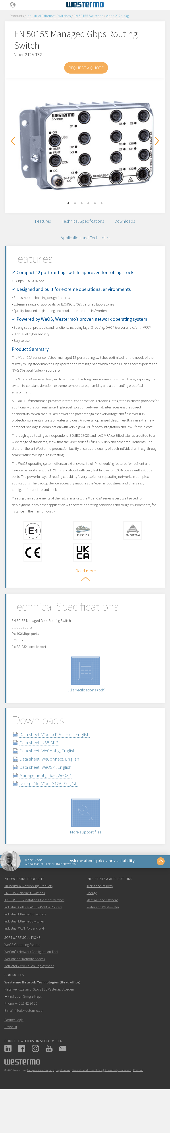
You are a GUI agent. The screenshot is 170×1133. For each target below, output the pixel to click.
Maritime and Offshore (102, 939)
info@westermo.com (30, 1049)
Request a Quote (86, 67)
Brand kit (10, 1065)
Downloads (127, 222)
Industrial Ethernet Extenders (25, 953)
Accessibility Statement (117, 1109)
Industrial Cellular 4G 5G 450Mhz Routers (33, 946)
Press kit (138, 1109)
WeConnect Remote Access (24, 997)
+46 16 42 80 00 (26, 1042)
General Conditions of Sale (87, 1109)
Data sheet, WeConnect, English (56, 795)
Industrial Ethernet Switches (49, 15)
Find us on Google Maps (25, 1035)
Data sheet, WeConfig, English (54, 787)
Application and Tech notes (85, 240)
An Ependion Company (40, 1109)
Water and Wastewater (103, 946)
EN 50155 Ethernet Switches (24, 932)
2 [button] (75, 203)
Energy (92, 932)
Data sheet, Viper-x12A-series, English (61, 771)
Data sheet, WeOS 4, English (52, 803)
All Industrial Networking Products (28, 924)
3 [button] (81, 203)
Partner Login (13, 1058)
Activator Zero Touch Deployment (29, 1004)
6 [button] (101, 203)
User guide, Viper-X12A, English (55, 820)
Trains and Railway (100, 924)
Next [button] (157, 141)
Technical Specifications (82, 222)
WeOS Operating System (22, 983)
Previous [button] (13, 141)
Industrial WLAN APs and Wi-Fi (24, 967)
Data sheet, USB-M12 (45, 779)
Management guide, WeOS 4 (52, 811)
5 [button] (95, 203)
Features (40, 222)
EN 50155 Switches (88, 15)
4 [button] (88, 203)
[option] (85, 142)
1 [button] (68, 203)
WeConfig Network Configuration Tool (31, 990)
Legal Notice (63, 1109)
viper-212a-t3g (117, 15)
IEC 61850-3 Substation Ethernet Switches (34, 939)
